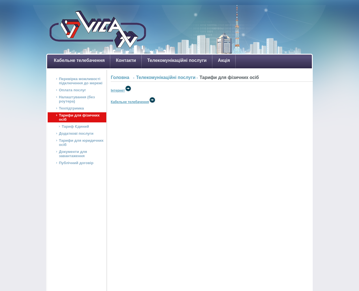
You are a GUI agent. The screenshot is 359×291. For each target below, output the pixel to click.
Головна (120, 77)
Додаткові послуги (76, 133)
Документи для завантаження (73, 154)
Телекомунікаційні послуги (177, 60)
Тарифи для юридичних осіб (81, 142)
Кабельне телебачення (79, 60)
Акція (224, 60)
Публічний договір (76, 163)
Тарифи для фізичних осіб (79, 117)
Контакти (126, 60)
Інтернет (121, 90)
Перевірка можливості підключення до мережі (80, 81)
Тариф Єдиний (75, 126)
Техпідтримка (71, 108)
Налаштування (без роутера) (77, 99)
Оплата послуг (72, 90)
